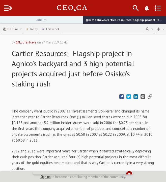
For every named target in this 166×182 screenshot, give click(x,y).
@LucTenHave (26, 42)
